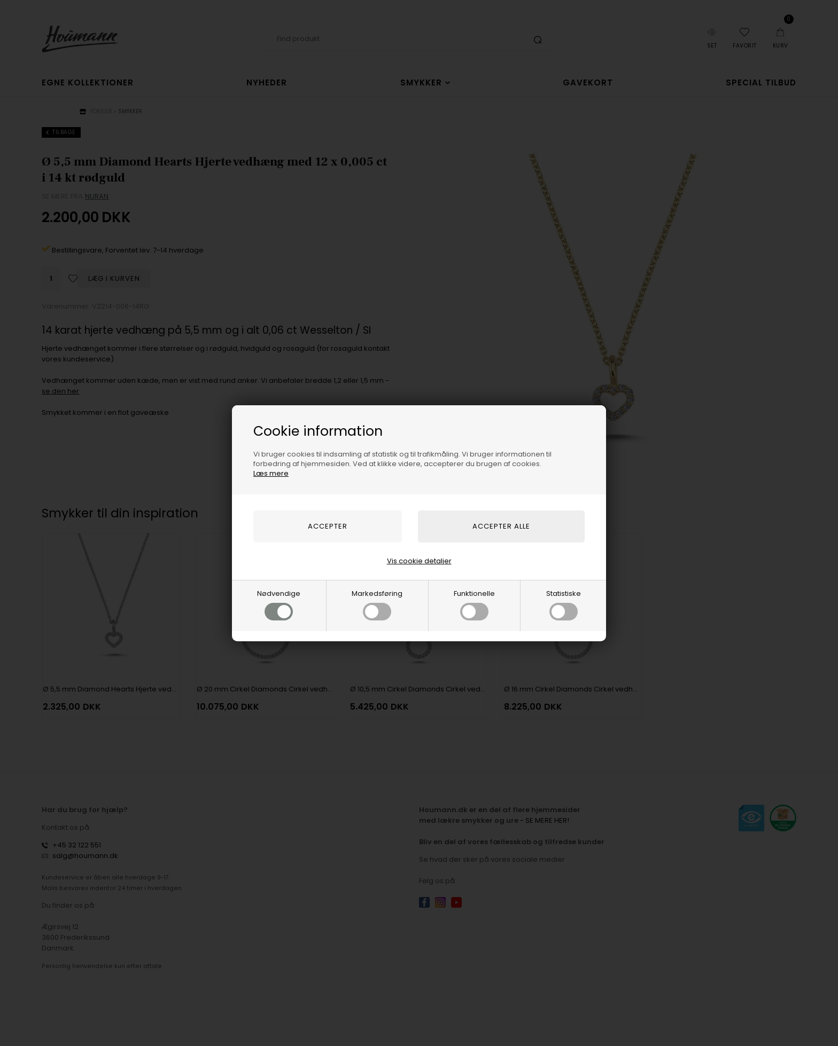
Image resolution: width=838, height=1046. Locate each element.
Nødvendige (278, 604)
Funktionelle (474, 604)
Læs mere (271, 473)
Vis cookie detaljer (419, 561)
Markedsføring (377, 604)
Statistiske (563, 604)
